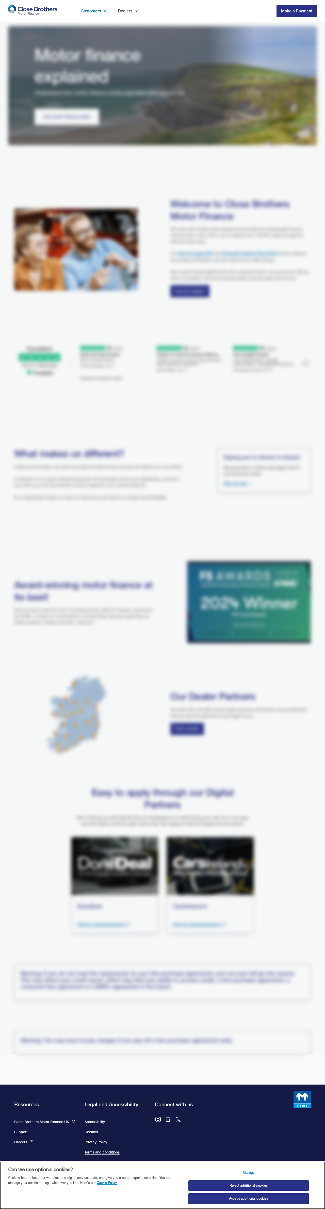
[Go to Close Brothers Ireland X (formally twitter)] (178, 1120)
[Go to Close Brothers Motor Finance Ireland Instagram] (158, 1120)
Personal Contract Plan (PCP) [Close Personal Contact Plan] (249, 253)
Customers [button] (91, 11)
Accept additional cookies (248, 1198)
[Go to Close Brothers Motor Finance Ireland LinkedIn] (168, 1120)
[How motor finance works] (67, 117)
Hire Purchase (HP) (196, 253)
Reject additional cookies (249, 1185)
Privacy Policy (96, 1142)
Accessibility (95, 1122)
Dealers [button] (125, 11)
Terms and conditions (102, 1152)
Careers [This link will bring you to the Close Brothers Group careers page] (21, 1142)
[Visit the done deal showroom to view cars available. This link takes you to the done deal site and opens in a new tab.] (103, 924)
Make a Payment (296, 11)
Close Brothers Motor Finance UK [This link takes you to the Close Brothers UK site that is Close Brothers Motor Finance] (42, 1122)
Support (21, 1132)
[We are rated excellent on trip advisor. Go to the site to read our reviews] (162, 351)
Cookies (91, 1132)
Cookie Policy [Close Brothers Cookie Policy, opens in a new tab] (107, 1183)
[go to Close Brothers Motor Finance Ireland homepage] (32, 11)
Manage (249, 1172)
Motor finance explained (88, 65)
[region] (162, 1185)
